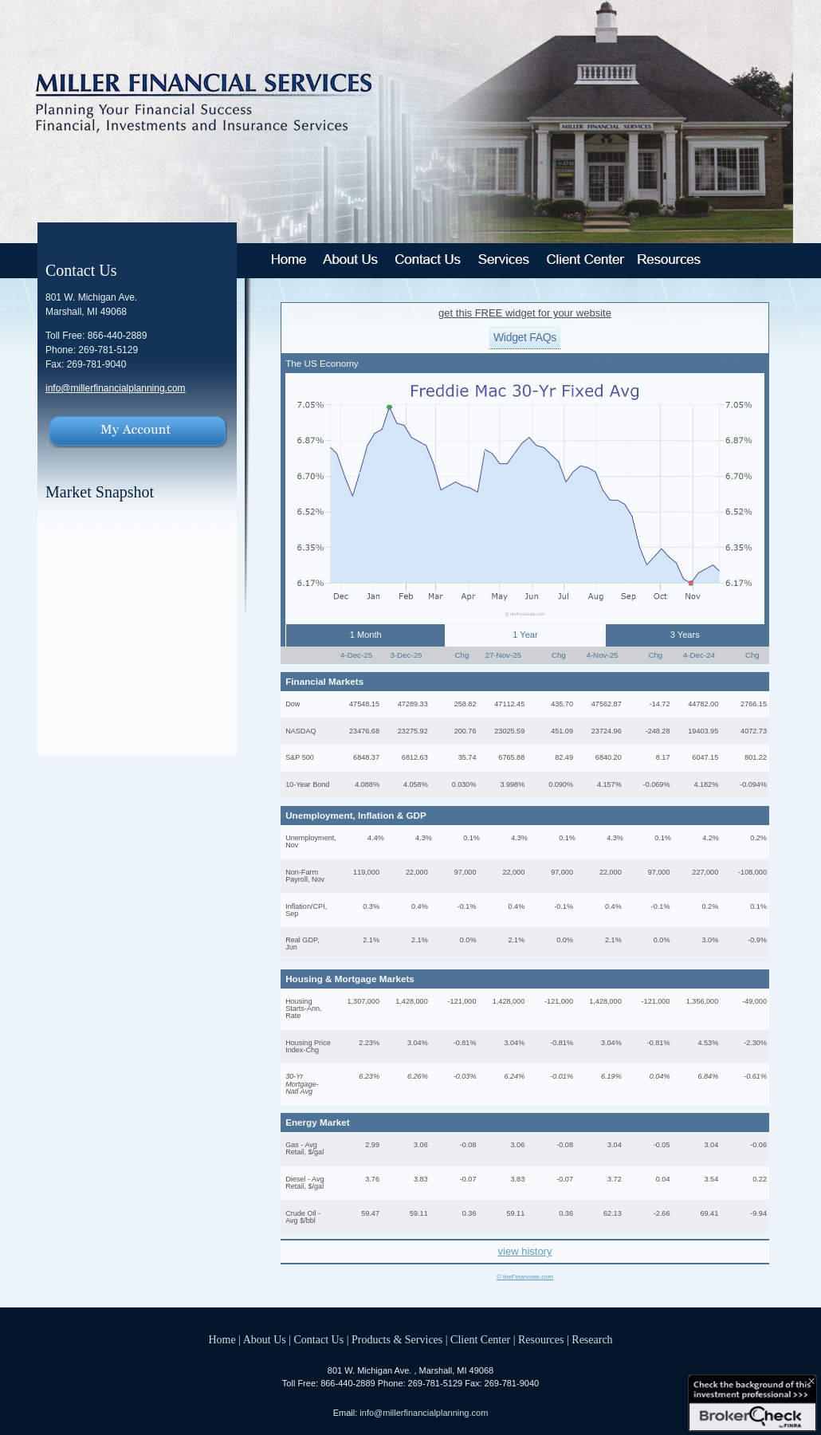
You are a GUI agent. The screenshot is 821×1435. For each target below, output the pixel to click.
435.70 (562, 704)
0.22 (759, 1179)
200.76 (465, 731)
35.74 (467, 757)
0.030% (464, 784)
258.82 (465, 704)
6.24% (514, 1076)
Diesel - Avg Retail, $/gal (304, 1182)
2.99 (372, 1145)
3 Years (685, 634)
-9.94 (758, 1213)
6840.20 (608, 757)
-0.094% (753, 784)
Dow (292, 704)
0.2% (758, 838)
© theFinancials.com (525, 1277)
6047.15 (705, 757)
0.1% (471, 838)
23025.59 (509, 731)
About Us (264, 1340)
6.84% (707, 1076)
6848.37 (366, 757)
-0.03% (465, 1076)
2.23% (369, 1043)
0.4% (419, 906)
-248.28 (658, 731)
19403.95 (703, 731)
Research (592, 1340)
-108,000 (752, 872)
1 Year (525, 634)
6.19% (611, 1076)
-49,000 (754, 1001)
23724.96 (606, 731)
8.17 (663, 757)
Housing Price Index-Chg (308, 1046)
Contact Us (319, 1340)
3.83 (421, 1179)
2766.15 (753, 704)
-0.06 (758, 1145)
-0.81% (465, 1043)
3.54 (712, 1179)
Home (221, 1340)
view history (525, 1251)
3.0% (710, 940)
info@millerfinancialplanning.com (115, 388)
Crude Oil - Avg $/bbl (302, 1217)
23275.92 (413, 731)
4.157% (609, 784)
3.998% (512, 784)
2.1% (371, 940)
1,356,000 (702, 1001)
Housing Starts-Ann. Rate (303, 1008)
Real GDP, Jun (302, 943)
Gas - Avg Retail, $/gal (304, 1148)
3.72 (614, 1179)
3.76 (372, 1179)
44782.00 (703, 704)
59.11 (419, 1213)
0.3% (371, 906)
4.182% (705, 784)
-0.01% (561, 1076)
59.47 (370, 1213)
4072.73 (753, 731)
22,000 (417, 872)
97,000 (465, 872)
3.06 (421, 1145)
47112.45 (509, 704)
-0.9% (757, 940)
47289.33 (413, 704)
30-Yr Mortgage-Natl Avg (301, 1083)
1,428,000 (411, 1001)
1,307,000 (363, 1001)
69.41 (709, 1213)
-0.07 (468, 1179)
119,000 (366, 872)
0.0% (468, 940)
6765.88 (511, 757)
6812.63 (415, 757)
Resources (541, 1340)
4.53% (707, 1043)
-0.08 (468, 1145)
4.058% (415, 784)
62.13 (612, 1213)
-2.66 (662, 1213)
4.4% (375, 838)
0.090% (560, 784)
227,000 (705, 872)
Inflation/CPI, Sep (306, 910)
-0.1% (467, 906)
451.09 (562, 731)
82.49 (564, 757)
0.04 (663, 1179)
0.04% (660, 1076)
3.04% (417, 1043)
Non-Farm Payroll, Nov (304, 875)
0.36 (469, 1213)
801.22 (755, 757)
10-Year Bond (307, 784)
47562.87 (606, 704)
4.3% (423, 838)
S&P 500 (299, 757)
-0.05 (662, 1145)
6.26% (417, 1076)
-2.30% (755, 1043)
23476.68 (364, 731)
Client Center (480, 1340)
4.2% (710, 838)
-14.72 (660, 704)
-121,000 (462, 1001)
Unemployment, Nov (310, 841)
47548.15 (364, 704)
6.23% (369, 1076)
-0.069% (656, 784)
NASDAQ (300, 731)
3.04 (614, 1145)
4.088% (367, 784)
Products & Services (397, 1340)
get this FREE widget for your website (524, 313)
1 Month (366, 634)
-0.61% (755, 1076)
